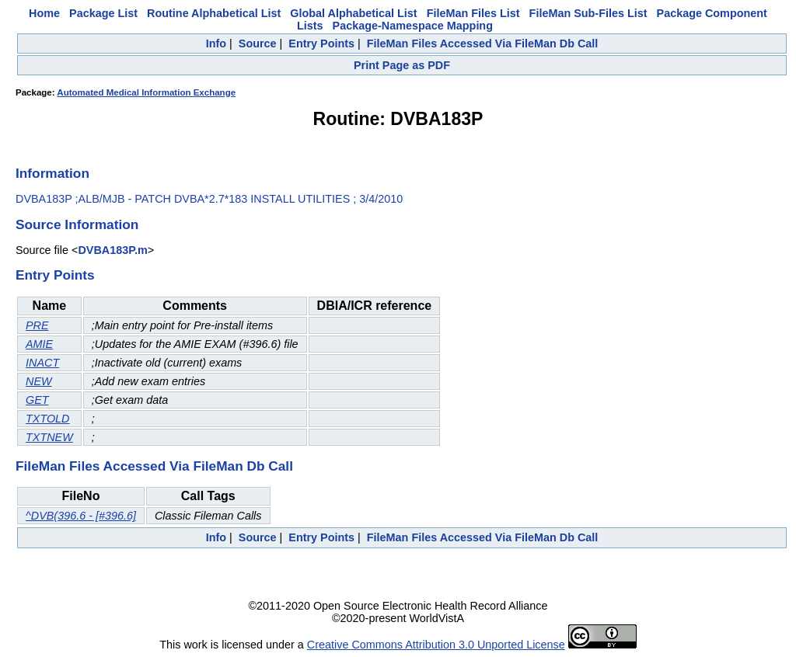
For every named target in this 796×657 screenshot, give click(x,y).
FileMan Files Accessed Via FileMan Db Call (483, 43)
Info (216, 43)
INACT (42, 362)
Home (44, 13)
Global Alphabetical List (353, 13)
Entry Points (321, 43)
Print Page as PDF (402, 65)
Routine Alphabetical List (214, 13)
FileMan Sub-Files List (588, 13)
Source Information (77, 224)
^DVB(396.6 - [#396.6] (81, 515)
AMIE (39, 344)
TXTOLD (48, 418)
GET (37, 400)
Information (52, 173)
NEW (39, 381)
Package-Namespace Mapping (413, 25)
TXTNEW (49, 437)
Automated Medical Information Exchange (146, 92)
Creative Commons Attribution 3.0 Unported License (436, 644)
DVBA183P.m (112, 250)
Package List (103, 13)
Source (258, 43)
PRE (37, 325)
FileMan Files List (473, 13)
